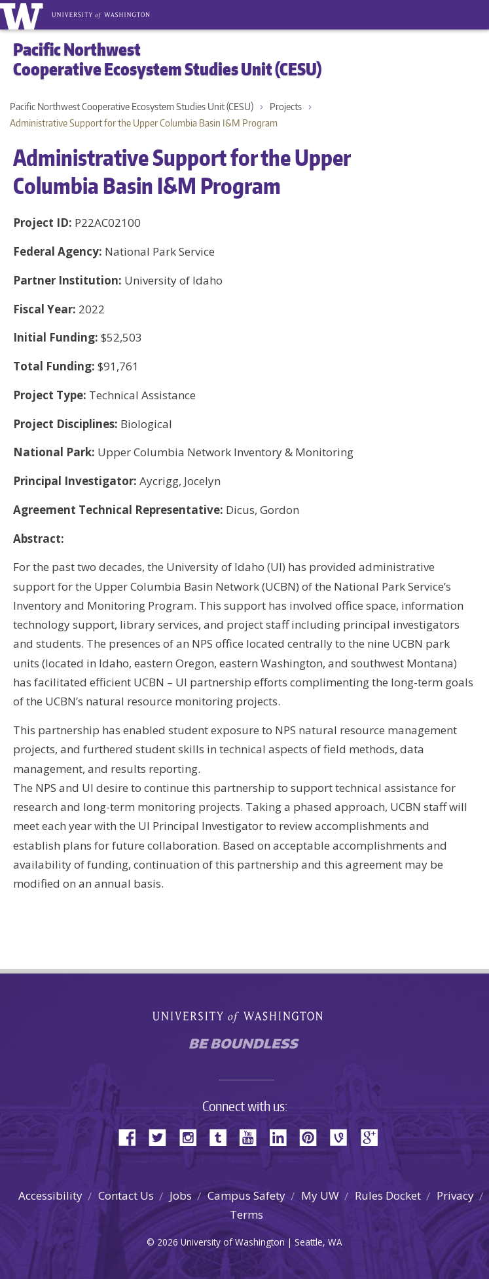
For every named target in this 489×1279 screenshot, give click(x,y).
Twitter (162, 1136)
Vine (343, 1136)
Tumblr (222, 1136)
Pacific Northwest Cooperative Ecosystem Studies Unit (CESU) (131, 106)
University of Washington (24, 15)
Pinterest (313, 1136)
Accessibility (50, 1195)
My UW (320, 1195)
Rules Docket (388, 1195)
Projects (286, 106)
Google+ (373, 1136)
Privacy (455, 1195)
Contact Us (126, 1195)
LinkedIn (283, 1136)
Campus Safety (246, 1195)
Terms (246, 1214)
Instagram (192, 1136)
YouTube (252, 1136)
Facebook (132, 1136)
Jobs (181, 1195)
